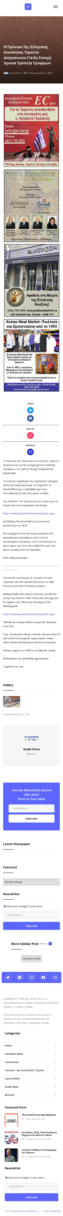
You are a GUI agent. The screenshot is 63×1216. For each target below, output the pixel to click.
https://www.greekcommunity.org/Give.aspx (28, 513)
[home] (4, 6)
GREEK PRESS (56, 1211)
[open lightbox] (11, 701)
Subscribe (28, 6)
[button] (55, 6)
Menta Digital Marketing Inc (26, 1211)
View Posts (32, 754)
